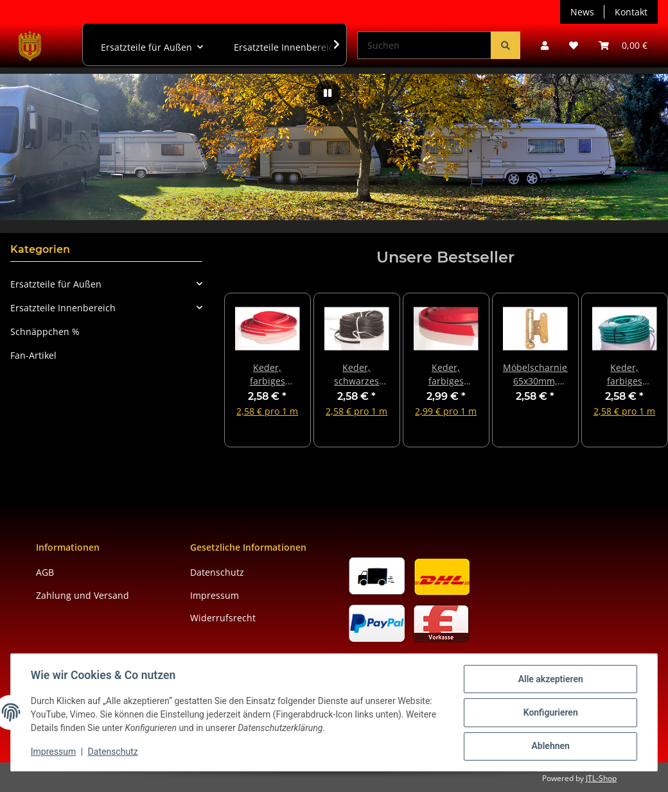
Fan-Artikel (33, 355)
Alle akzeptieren (549, 680)
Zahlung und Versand (82, 595)
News (582, 12)
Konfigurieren (549, 713)
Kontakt (631, 12)
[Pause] (327, 93)
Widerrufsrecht (223, 618)
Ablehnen (549, 746)
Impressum (53, 752)
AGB (45, 572)
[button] (545, 45)
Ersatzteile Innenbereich (63, 308)
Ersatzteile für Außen (55, 284)
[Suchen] (424, 45)
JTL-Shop (601, 778)
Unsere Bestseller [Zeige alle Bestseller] (445, 257)
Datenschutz (114, 752)
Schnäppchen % (45, 331)
